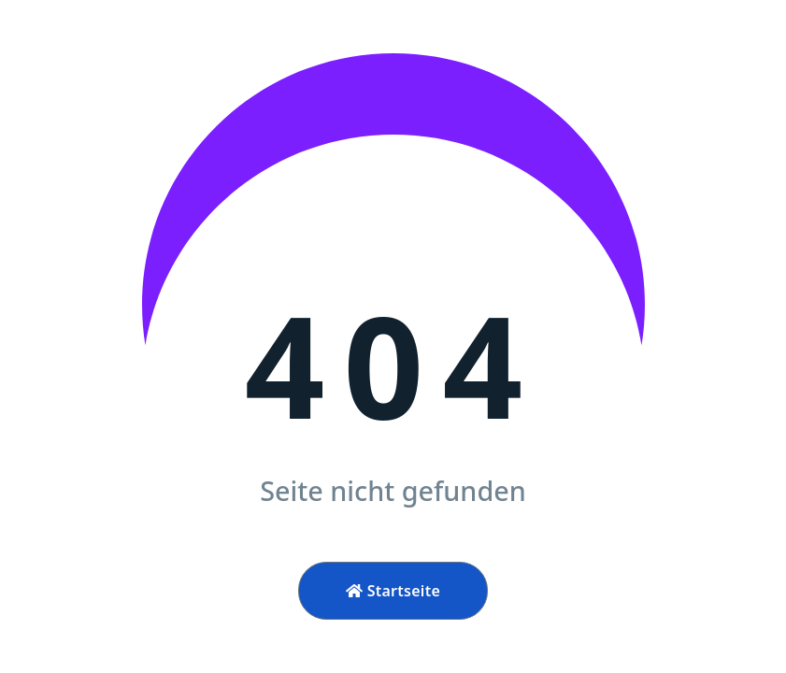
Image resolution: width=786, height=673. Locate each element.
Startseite (393, 590)
